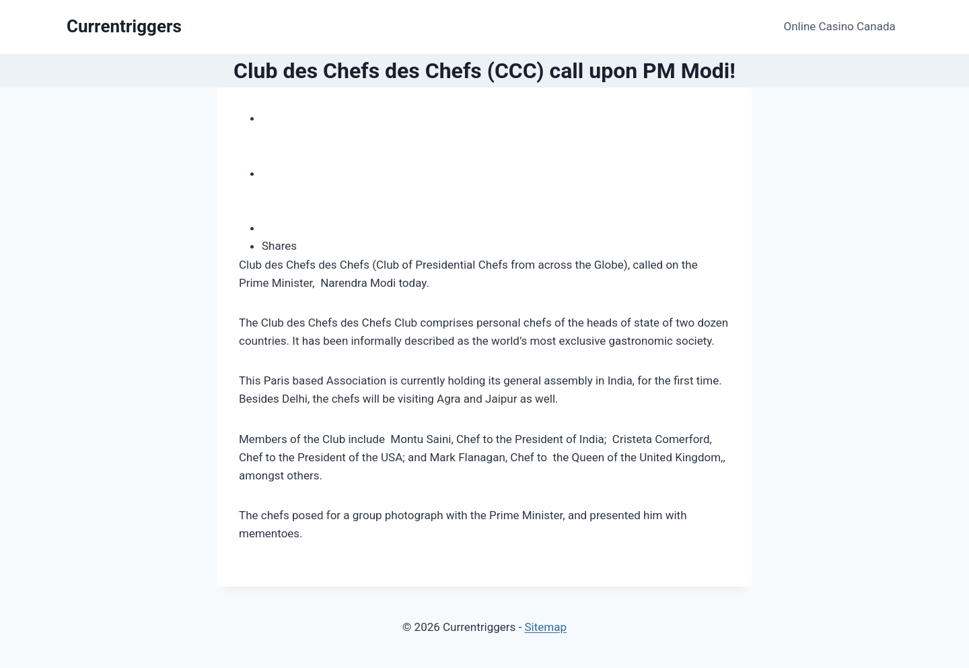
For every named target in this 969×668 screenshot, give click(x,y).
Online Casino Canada (840, 26)
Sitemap (545, 627)
